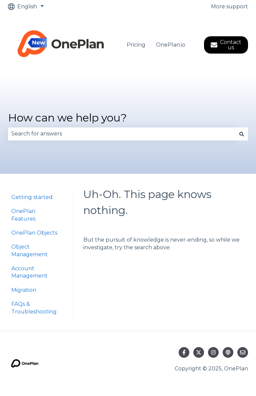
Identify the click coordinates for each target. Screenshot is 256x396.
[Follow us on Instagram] (213, 352)
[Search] (241, 133)
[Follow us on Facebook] (184, 352)
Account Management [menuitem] (29, 272)
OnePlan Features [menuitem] (23, 215)
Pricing (136, 45)
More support (229, 6)
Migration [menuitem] (23, 290)
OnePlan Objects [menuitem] (34, 233)
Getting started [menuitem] (32, 197)
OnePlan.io (170, 45)
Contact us (226, 45)
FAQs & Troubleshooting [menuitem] (34, 307)
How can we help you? (67, 117)
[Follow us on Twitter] (198, 352)
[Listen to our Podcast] (228, 352)
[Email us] (242, 352)
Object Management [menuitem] (29, 250)
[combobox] (121, 133)
